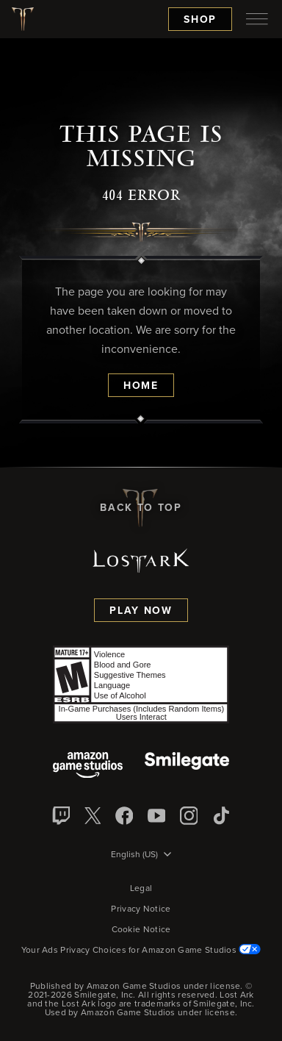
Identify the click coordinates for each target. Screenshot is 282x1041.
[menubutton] (257, 19)
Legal (141, 888)
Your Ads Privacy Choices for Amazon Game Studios (141, 950)
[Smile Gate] (186, 766)
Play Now (140, 611)
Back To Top (140, 508)
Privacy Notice (140, 909)
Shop (200, 20)
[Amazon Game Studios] (88, 766)
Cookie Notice (141, 930)
